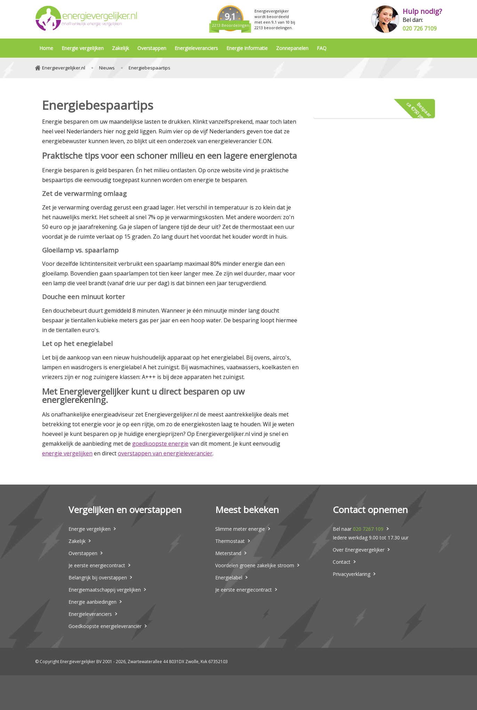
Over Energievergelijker (359, 549)
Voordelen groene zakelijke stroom (254, 565)
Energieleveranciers (196, 48)
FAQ (321, 48)
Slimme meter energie (240, 529)
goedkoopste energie (160, 443)
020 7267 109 (368, 529)
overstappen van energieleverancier (165, 453)
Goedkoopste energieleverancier (105, 626)
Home (46, 48)
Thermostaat (230, 541)
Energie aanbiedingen (92, 601)
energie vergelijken (67, 453)
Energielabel (228, 577)
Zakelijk (120, 48)
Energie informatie (247, 48)
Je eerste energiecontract (96, 565)
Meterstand (228, 553)
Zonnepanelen (292, 48)
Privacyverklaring (351, 574)
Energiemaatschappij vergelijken (104, 589)
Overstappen (151, 48)
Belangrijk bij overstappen (97, 577)
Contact (341, 562)
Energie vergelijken (83, 48)
